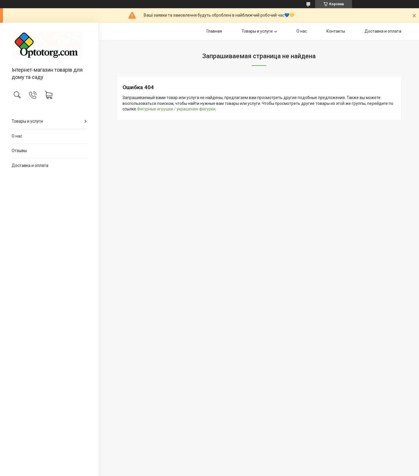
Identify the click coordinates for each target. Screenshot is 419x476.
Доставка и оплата (30, 165)
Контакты (335, 31)
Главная (214, 31)
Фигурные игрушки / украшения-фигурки (176, 109)
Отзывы (19, 150)
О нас (17, 136)
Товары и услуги (27, 121)
